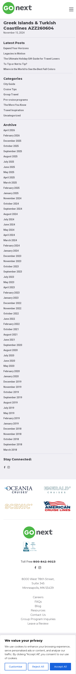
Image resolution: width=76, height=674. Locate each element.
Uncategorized (12, 115)
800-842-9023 (44, 561)
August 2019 (10, 402)
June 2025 (9, 167)
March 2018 (10, 449)
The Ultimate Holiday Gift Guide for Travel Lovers (31, 58)
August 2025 (10, 156)
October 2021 (11, 329)
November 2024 (12, 198)
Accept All (60, 666)
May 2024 (8, 229)
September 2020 (12, 345)
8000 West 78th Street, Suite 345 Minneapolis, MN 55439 (38, 583)
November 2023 (12, 261)
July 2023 (8, 277)
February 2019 (11, 418)
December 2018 (12, 428)
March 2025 (10, 182)
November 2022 (12, 308)
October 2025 (11, 146)
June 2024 (9, 224)
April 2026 (9, 130)
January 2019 (11, 423)
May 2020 (8, 366)
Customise (15, 666)
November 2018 (12, 434)
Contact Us (38, 614)
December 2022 (12, 303)
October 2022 (11, 313)
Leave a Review (38, 623)
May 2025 (8, 172)
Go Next (17, 8)
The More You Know (14, 105)
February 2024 (11, 245)
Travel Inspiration (13, 110)
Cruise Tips (10, 89)
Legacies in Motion (14, 53)
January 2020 (11, 376)
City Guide (9, 84)
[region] (38, 654)
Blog (38, 606)
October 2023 (11, 266)
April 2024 (9, 235)
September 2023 (12, 271)
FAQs (38, 601)
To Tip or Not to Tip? (15, 64)
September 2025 (12, 151)
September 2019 (12, 397)
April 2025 (9, 177)
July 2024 (8, 219)
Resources (38, 610)
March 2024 (10, 240)
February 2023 (11, 292)
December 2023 (12, 256)
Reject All (38, 666)
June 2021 (9, 339)
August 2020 (10, 350)
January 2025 (11, 193)
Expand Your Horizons (16, 48)
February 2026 (11, 135)
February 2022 (11, 324)
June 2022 (9, 318)
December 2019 (12, 381)
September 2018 (12, 444)
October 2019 (11, 392)
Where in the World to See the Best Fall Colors (29, 69)
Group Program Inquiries (38, 619)
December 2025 (12, 140)
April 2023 (9, 287)
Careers (38, 597)
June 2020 (9, 360)
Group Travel (10, 94)
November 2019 (12, 387)
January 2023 (11, 297)
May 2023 (8, 282)
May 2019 (8, 413)
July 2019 (8, 407)
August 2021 (10, 334)
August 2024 (10, 214)
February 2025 (11, 188)
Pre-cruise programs (15, 99)
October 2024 (11, 203)
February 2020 (11, 371)
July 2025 (8, 161)
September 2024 (12, 208)
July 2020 (8, 355)
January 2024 (11, 250)
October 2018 (11, 439)
